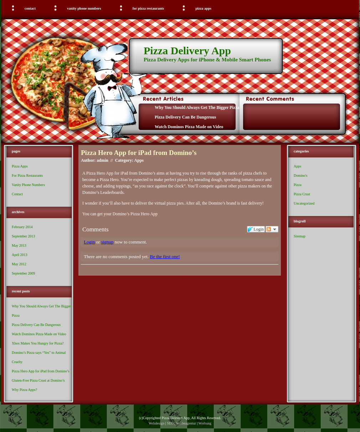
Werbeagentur (186, 423)
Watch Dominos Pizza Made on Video (189, 126)
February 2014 (22, 227)
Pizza (298, 185)
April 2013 (19, 255)
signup (107, 242)
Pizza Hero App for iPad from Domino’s (41, 371)
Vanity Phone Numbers (84, 8)
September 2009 (23, 273)
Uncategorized (304, 203)
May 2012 (19, 264)
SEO (170, 423)
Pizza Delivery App (187, 50)
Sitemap (299, 236)
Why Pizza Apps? (24, 390)
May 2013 (19, 245)
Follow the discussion (272, 229)
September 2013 (23, 236)
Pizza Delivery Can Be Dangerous (185, 117)
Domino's (300, 175)
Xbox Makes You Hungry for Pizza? (38, 343)
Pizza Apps (203, 8)
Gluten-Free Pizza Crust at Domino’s (38, 380)
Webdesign (156, 423)
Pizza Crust (302, 194)
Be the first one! (165, 256)
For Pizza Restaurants (148, 8)
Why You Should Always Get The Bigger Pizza (197, 107)
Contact (30, 8)
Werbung (205, 423)
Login (89, 242)
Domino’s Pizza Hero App (135, 213)
